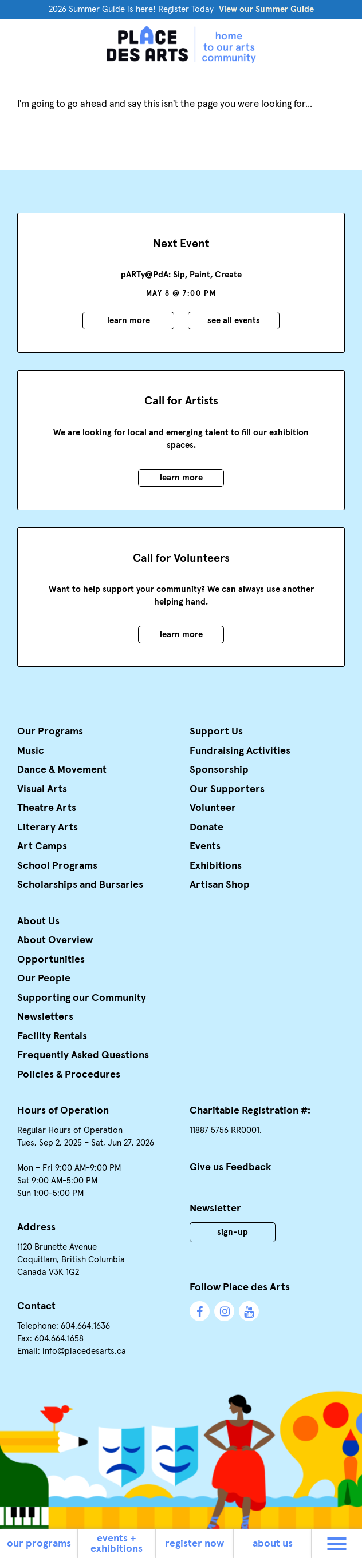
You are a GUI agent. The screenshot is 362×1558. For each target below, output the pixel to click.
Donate (206, 827)
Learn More (128, 320)
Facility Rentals (52, 1036)
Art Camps (42, 846)
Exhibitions (216, 866)
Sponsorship (219, 770)
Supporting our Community (81, 998)
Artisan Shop (220, 885)
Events (205, 846)
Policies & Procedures (68, 1075)
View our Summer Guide (266, 9)
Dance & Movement (62, 770)
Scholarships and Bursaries (80, 885)
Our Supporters (227, 789)
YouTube (249, 1311)
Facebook (200, 1311)
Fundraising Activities (240, 751)
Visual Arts (42, 789)
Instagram (224, 1311)
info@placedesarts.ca (84, 1351)
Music (30, 751)
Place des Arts (181, 44)
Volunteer (213, 808)
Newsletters (45, 1017)
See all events (233, 320)
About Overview (55, 940)
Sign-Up (232, 1232)
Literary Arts (47, 827)
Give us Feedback (231, 1167)
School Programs (57, 866)
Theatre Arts (46, 808)
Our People (43, 978)
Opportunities (51, 960)
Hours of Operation (63, 1111)
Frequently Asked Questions (83, 1055)
